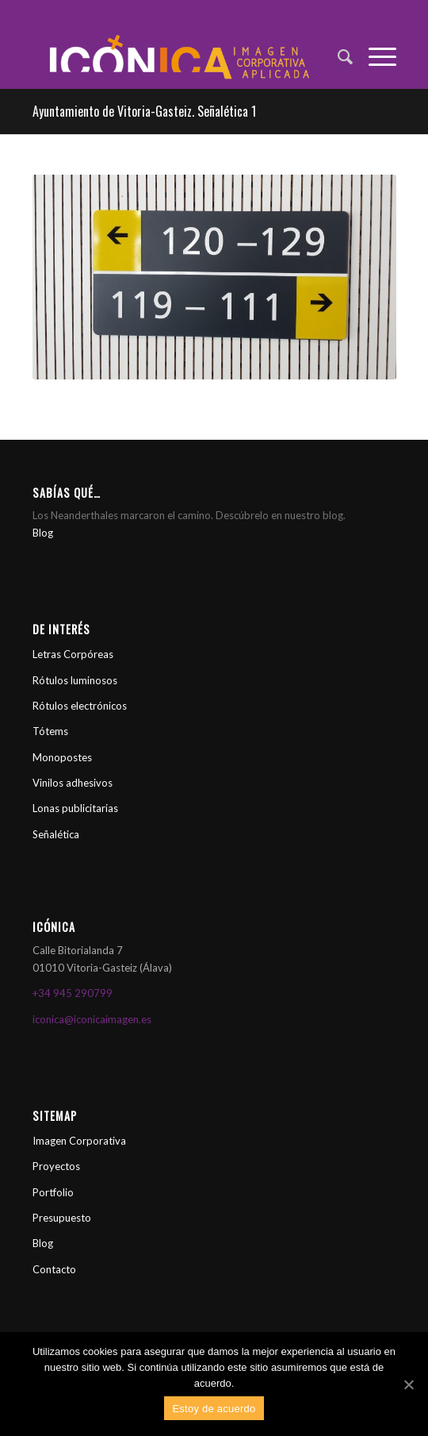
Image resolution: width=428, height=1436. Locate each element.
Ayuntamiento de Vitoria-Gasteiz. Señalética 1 (144, 111)
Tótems (50, 731)
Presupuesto (61, 1217)
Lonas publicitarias (75, 808)
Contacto (54, 1269)
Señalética (55, 834)
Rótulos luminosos (74, 680)
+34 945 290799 (72, 993)
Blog (42, 532)
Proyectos (56, 1166)
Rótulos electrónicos (79, 705)
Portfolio (53, 1192)
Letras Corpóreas (72, 654)
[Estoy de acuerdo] (408, 1384)
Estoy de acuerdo (213, 1409)
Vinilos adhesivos (72, 782)
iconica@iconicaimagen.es (91, 1019)
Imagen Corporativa (79, 1140)
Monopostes (62, 757)
